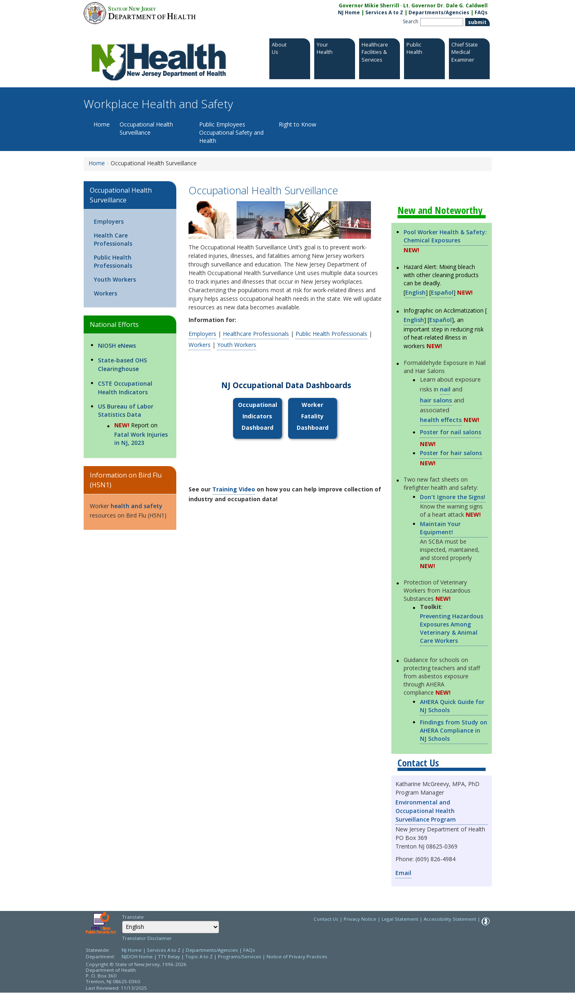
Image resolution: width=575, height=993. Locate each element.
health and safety (136, 506)
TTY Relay (169, 956)
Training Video (233, 489)
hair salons (436, 400)
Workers (105, 293)
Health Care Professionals (113, 239)
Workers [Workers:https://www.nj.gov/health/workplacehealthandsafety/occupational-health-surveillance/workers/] (200, 345)
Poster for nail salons (450, 432)
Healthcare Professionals (256, 334)
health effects (441, 419)
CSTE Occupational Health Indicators (125, 388)
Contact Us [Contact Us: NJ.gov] (325, 919)
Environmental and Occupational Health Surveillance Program (425, 810)
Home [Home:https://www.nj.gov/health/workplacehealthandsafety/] (97, 163)
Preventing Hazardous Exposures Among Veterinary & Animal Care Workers (451, 628)
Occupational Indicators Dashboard (257, 416)
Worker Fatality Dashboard (313, 416)
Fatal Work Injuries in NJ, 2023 (141, 439)
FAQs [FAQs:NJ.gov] (481, 12)
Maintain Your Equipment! (440, 528)
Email (403, 873)
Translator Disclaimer (147, 938)
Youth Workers (115, 279)
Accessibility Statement (450, 919)
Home (101, 124)
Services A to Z (384, 12)
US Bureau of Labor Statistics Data (125, 410)
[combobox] (170, 927)
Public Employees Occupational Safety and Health (231, 132)
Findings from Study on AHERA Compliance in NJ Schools (453, 730)
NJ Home (349, 12)
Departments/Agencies (438, 12)
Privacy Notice (360, 919)
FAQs (249, 950)
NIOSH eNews (117, 345)
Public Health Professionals (113, 261)
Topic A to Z (199, 956)
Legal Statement (400, 919)
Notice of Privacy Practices (296, 956)
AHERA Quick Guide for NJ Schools (452, 706)
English (415, 292)
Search (410, 21)
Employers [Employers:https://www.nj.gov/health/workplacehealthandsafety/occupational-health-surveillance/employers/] (202, 334)
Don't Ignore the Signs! (452, 497)
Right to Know (297, 124)
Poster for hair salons (451, 453)
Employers (109, 221)
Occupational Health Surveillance (146, 128)
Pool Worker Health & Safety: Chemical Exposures (445, 236)
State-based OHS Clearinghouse (122, 364)
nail (445, 389)
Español (442, 292)
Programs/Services (239, 956)
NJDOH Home (137, 956)
